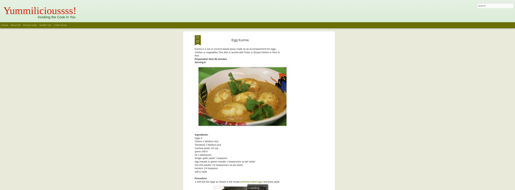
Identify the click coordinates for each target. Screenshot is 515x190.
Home (5, 25)
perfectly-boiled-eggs (251, 181)
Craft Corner (60, 25)
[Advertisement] (304, 89)
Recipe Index (30, 25)
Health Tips (46, 25)
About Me (15, 25)
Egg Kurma (240, 40)
